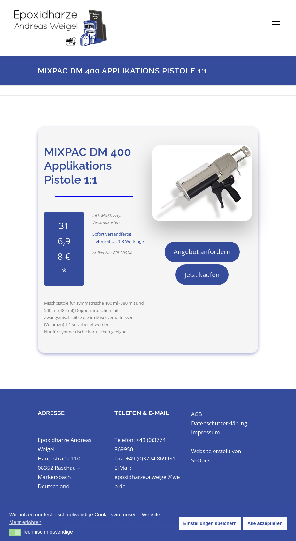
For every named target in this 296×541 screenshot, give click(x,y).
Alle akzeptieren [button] (265, 523)
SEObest (201, 460)
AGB (196, 414)
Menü (276, 21)
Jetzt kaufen (202, 274)
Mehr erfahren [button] (25, 522)
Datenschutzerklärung (219, 423)
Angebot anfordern (202, 251)
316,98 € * (64, 248)
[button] (15, 532)
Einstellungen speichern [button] (210, 523)
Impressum (205, 432)
